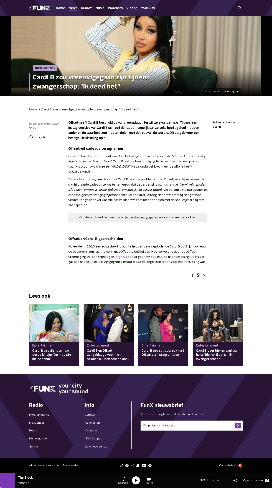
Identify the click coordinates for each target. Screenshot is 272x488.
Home (60, 8)
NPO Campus (93, 438)
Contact (90, 414)
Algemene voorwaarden (44, 465)
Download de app (96, 446)
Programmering (39, 414)
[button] (123, 480)
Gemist (33, 446)
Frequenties (37, 422)
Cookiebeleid (227, 465)
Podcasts (115, 8)
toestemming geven (143, 217)
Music (99, 8)
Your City (149, 8)
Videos (131, 8)
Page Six (121, 257)
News (73, 8)
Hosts (33, 430)
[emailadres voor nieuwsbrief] (192, 426)
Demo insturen (38, 438)
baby (201, 156)
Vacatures (91, 430)
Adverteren (92, 422)
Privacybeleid (71, 465)
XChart (86, 8)
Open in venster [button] (256, 480)
